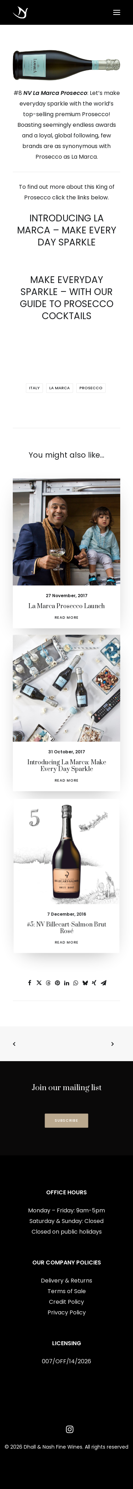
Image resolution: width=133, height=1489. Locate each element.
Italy (34, 388)
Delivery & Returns (66, 1280)
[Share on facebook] (30, 983)
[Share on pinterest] (57, 983)
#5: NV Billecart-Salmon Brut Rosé (66, 911)
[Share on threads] (48, 983)
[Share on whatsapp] (76, 983)
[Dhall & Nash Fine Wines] (20, 12)
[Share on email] (103, 983)
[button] (116, 12)
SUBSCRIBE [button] (66, 1120)
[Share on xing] (94, 983)
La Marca (59, 388)
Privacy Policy (67, 1312)
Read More (66, 612)
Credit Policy (66, 1302)
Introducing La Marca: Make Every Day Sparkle (66, 757)
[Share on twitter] (39, 983)
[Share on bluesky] (85, 983)
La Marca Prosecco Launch (66, 601)
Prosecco (90, 388)
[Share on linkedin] (66, 983)
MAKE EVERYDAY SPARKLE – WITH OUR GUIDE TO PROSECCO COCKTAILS (66, 297)
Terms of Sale (67, 1291)
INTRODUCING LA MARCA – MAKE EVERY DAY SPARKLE (66, 230)
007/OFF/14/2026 (66, 1361)
